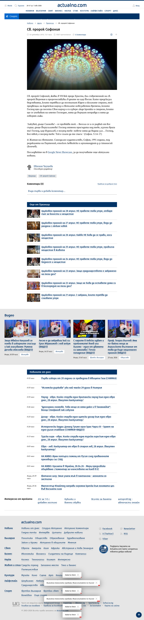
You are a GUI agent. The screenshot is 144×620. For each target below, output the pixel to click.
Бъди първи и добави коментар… (46, 191)
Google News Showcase (60, 152)
